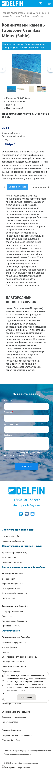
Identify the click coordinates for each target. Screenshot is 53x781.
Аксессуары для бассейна (15, 606)
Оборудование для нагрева (14, 662)
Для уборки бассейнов (12, 611)
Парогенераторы (10, 722)
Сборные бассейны (11, 740)
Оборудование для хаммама (16, 712)
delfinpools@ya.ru (26, 505)
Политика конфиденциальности (17, 754)
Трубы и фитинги (9, 647)
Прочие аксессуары (11, 626)
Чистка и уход (8, 598)
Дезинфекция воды (11, 588)
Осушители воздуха (11, 671)
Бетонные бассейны (11, 536)
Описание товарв (17, 186)
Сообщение (9, 435)
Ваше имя (8, 400)
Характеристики (40, 187)
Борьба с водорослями (12, 584)
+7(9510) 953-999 (26, 500)
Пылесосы (7, 616)
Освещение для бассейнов (14, 666)
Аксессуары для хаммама (14, 717)
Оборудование (11, 630)
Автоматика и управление (14, 642)
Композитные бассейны (13, 541)
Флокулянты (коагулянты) (14, 593)
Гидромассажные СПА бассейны (17, 735)
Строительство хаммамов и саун (22, 545)
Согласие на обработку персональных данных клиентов (27, 751)
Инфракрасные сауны (12, 562)
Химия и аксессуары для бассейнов (23, 567)
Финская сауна (9, 557)
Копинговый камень (23, 13)
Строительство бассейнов (17, 529)
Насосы (5, 652)
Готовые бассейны (11, 730)
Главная (6, 13)
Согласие (15, 452)
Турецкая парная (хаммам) (14, 552)
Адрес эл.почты (11, 424)
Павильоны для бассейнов (14, 621)
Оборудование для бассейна (16, 637)
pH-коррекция (8, 579)
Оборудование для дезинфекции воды (19, 657)
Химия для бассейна (12, 573)
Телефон (8, 412)
